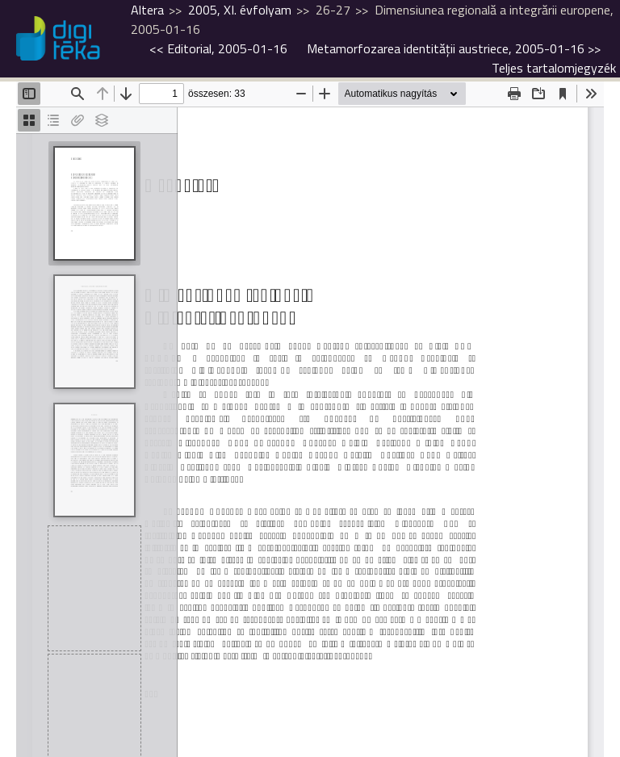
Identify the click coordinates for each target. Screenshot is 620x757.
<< (218, 48)
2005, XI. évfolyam (239, 9)
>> (454, 48)
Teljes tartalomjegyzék (554, 67)
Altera (147, 9)
